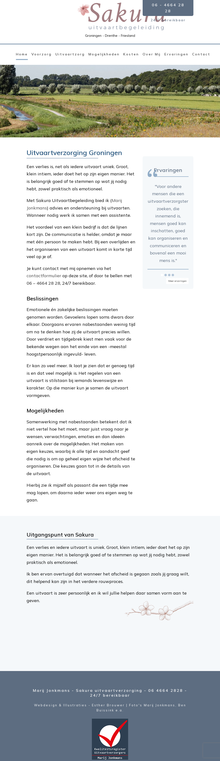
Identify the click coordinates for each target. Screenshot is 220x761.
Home (22, 54)
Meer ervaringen (177, 281)
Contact (201, 54)
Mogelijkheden (104, 54)
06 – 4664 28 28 (43, 283)
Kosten (131, 54)
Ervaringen (176, 54)
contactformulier (44, 275)
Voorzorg (41, 54)
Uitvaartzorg (70, 54)
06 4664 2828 (165, 690)
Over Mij (152, 54)
